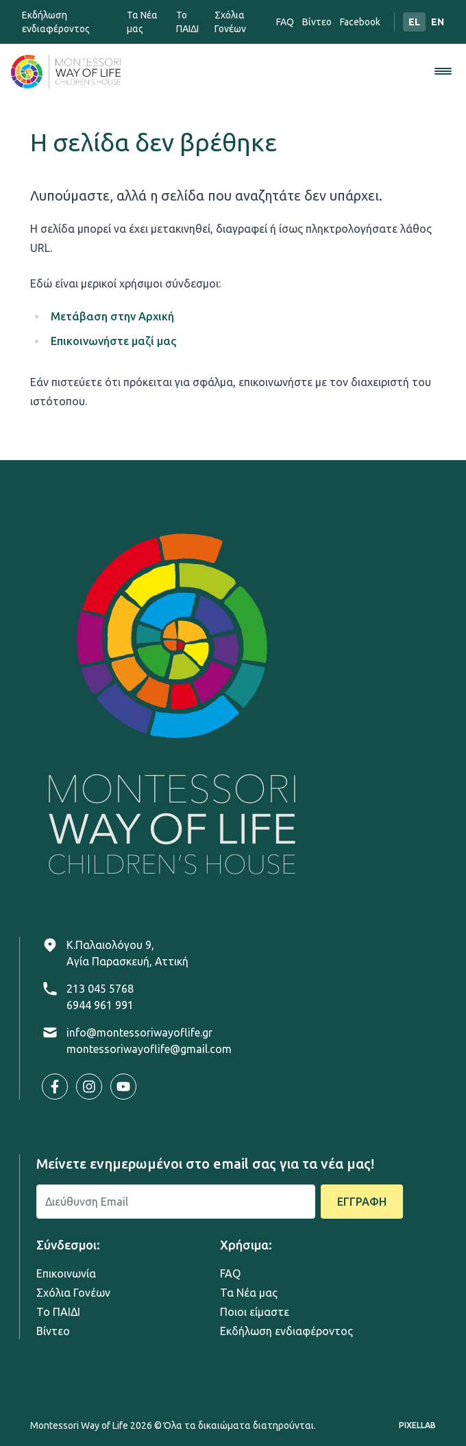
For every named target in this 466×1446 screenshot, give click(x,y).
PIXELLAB (417, 1425)
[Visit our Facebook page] (55, 1087)
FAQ (285, 21)
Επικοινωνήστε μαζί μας (113, 341)
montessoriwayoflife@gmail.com (149, 1049)
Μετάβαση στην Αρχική (112, 316)
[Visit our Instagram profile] (89, 1087)
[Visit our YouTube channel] (123, 1087)
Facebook (360, 21)
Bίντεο (317, 21)
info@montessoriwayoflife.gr (139, 1032)
